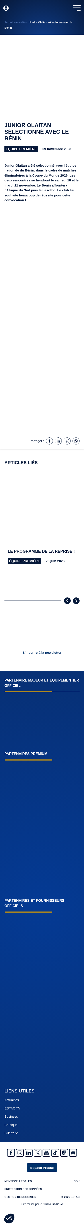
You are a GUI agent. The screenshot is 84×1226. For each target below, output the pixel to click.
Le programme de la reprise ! (41, 551)
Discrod (73, 1153)
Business (11, 1116)
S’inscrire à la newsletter (42, 652)
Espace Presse (42, 1168)
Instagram (20, 1153)
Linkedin (28, 1153)
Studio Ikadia (53, 1204)
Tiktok (55, 1153)
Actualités (21, 22)
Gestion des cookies (20, 1197)
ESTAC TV (12, 1108)
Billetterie (11, 1133)
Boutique (11, 1125)
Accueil (8, 22)
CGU (77, 1181)
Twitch (64, 1153)
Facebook (11, 1153)
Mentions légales (18, 1181)
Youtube (46, 1153)
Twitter (37, 1153)
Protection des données (23, 1189)
